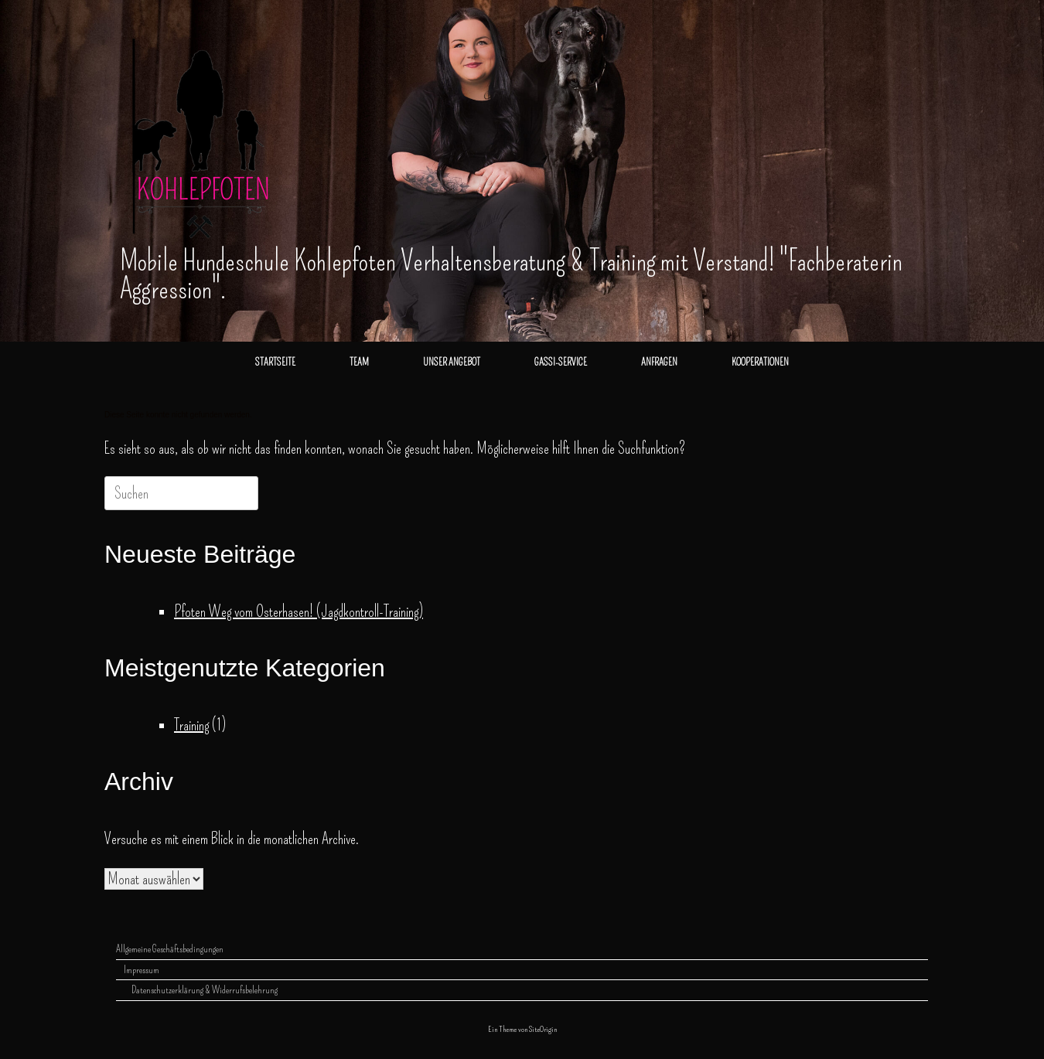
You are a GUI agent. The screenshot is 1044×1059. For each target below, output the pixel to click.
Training (191, 725)
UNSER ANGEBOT (451, 362)
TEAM (359, 362)
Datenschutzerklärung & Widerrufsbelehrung (204, 990)
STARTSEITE (275, 362)
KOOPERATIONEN (760, 362)
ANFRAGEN (659, 362)
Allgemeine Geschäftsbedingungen (169, 949)
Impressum (141, 970)
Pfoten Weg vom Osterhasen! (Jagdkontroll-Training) (298, 611)
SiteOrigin (543, 1028)
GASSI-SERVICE (560, 362)
